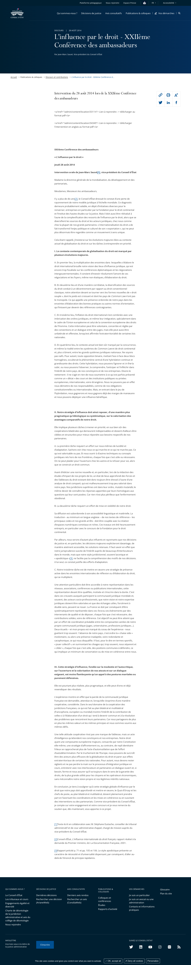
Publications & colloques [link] (31, 77)
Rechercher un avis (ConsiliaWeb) (77, 901)
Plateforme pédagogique (91, 3)
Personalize (153, 961)
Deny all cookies (134, 961)
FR (153, 3)
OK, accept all (113, 961)
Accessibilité (168, 3)
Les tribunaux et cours (16, 899)
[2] (76, 198)
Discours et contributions (57, 77)
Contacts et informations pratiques (142, 908)
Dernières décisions (46, 895)
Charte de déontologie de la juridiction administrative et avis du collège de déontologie (17, 915)
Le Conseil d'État (13, 895)
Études (101, 905)
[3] (71, 558)
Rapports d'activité (107, 909)
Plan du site (166, 893)
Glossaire (165, 889)
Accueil (14, 77)
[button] (67, 13)
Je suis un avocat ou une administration (141, 901)
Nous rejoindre (13, 924)
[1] (55, 824)
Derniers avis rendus (77, 895)
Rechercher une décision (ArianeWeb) (49, 901)
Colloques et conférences (104, 899)
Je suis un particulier (139, 895)
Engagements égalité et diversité (17, 905)
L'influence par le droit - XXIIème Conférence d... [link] (92, 77)
